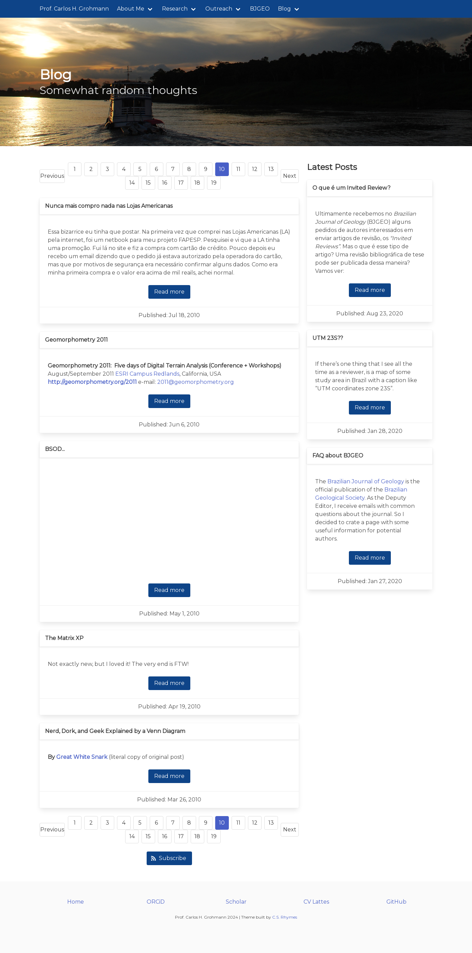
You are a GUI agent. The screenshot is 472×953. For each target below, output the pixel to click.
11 (238, 169)
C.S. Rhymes (284, 917)
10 (222, 169)
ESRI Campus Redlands (147, 374)
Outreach (218, 8)
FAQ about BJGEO (337, 455)
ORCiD (156, 902)
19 (214, 182)
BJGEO (260, 8)
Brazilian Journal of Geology (365, 481)
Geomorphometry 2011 (76, 340)
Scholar (236, 902)
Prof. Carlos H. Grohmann (74, 8)
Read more (169, 291)
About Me (130, 8)
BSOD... (55, 449)
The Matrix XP (64, 638)
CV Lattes (316, 902)
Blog (284, 8)
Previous (52, 176)
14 (132, 182)
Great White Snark (81, 757)
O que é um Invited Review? (351, 188)
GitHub (396, 902)
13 (271, 169)
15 (148, 182)
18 (197, 182)
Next (289, 176)
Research (175, 8)
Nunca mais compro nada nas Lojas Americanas (109, 206)
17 (181, 182)
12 (254, 169)
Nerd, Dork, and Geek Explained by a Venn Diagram (115, 731)
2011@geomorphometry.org (195, 382)
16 (164, 182)
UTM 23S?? (327, 338)
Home (75, 902)
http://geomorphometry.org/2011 (92, 382)
